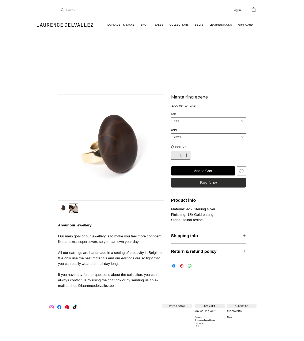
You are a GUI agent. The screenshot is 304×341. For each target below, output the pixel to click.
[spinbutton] (181, 155)
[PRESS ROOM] (177, 306)
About (229, 317)
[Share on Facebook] (173, 265)
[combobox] (208, 120)
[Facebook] (59, 307)
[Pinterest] (67, 307)
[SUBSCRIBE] (241, 306)
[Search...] (75, 9)
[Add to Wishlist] (241, 171)
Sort (173, 113)
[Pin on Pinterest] (181, 265)
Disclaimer (200, 323)
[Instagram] (51, 307)
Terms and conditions (205, 320)
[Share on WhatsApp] (189, 265)
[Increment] (187, 155)
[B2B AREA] (210, 306)
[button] (253, 9)
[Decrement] (175, 155)
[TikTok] (75, 307)
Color (174, 130)
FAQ (197, 326)
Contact (198, 317)
